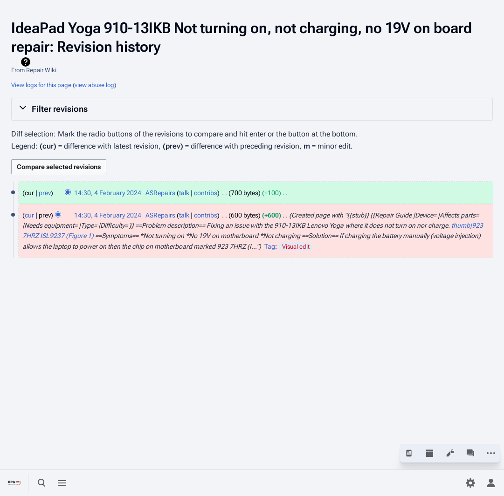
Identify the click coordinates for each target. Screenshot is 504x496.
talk (184, 193)
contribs (205, 193)
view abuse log (94, 85)
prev (45, 193)
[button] (252, 108)
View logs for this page (41, 85)
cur (29, 215)
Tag (269, 246)
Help (27, 62)
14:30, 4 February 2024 (107, 193)
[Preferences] (470, 483)
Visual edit (296, 246)
